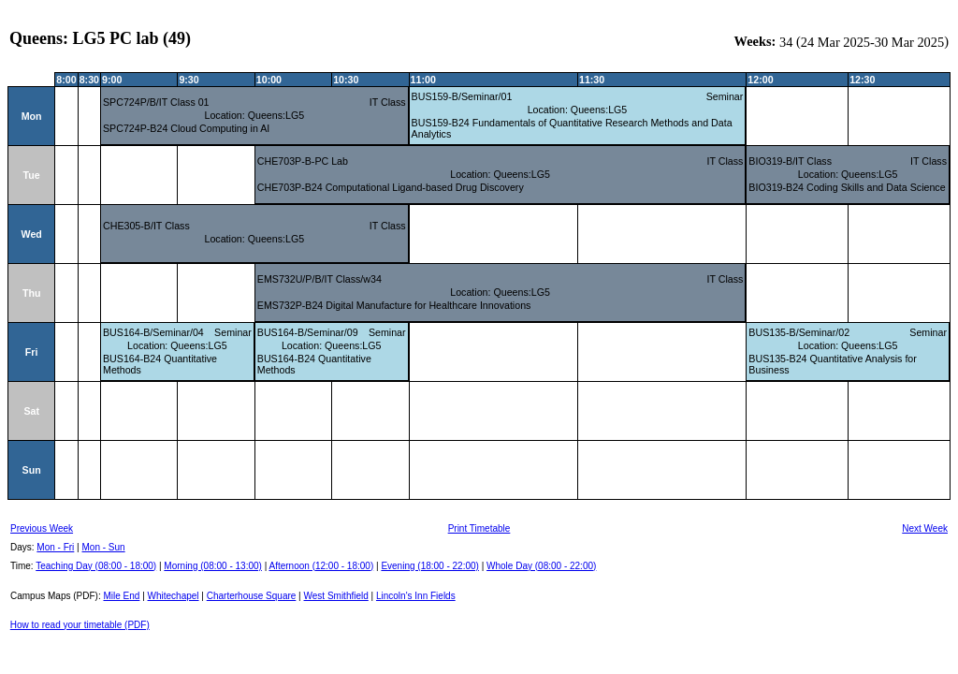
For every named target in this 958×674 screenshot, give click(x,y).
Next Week (925, 528)
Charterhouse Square (252, 596)
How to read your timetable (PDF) (80, 625)
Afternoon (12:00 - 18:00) (321, 566)
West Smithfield (336, 596)
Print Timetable (479, 528)
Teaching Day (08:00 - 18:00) (96, 566)
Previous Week (41, 528)
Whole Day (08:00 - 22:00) (541, 566)
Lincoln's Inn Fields (416, 596)
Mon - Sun (103, 547)
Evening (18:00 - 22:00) (430, 566)
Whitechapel (173, 596)
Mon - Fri (55, 547)
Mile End (121, 596)
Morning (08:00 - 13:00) (213, 566)
